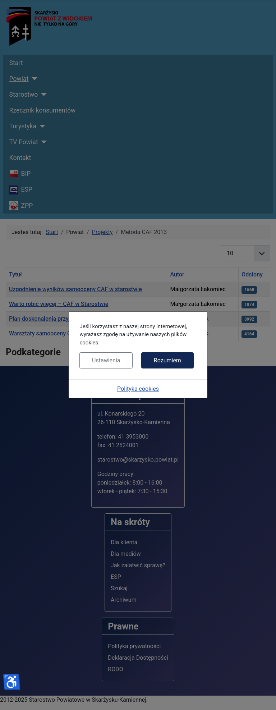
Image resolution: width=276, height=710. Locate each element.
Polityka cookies (138, 388)
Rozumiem (167, 360)
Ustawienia (106, 360)
